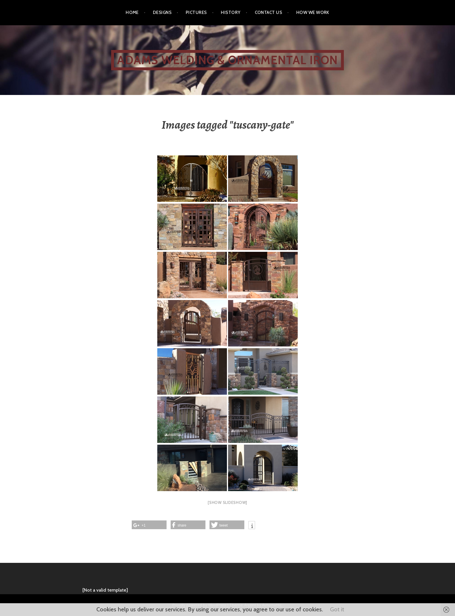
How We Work (312, 12)
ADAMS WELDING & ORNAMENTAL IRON (227, 60)
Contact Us (268, 12)
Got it (337, 609)
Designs (162, 12)
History (230, 12)
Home (132, 12)
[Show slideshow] (227, 502)
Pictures (196, 12)
